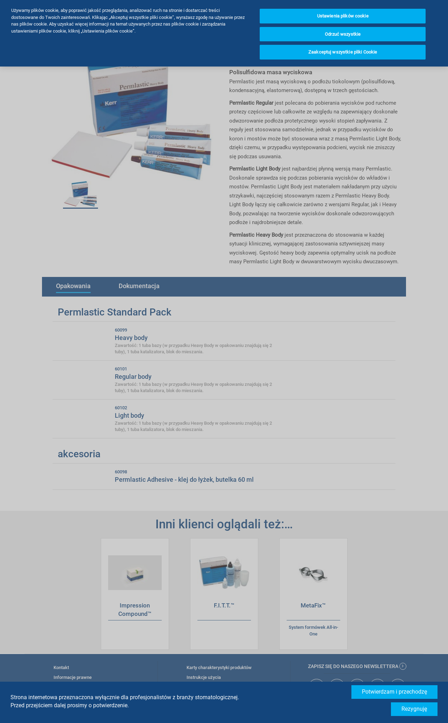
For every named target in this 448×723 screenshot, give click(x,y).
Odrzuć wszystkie (342, 34)
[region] (224, 33)
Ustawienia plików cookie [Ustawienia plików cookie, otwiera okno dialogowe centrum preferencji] (343, 16)
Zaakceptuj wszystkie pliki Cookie (342, 52)
